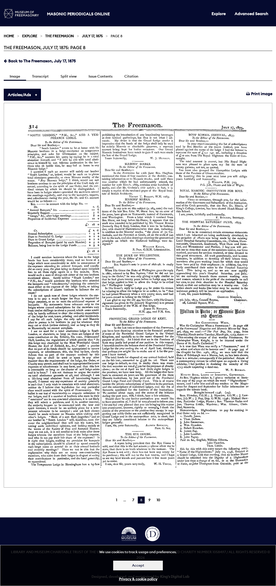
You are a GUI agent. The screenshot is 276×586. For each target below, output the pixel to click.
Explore (218, 13)
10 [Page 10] (158, 500)
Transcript (40, 76)
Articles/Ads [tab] (19, 94)
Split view (69, 76)
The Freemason (59, 36)
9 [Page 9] (149, 500)
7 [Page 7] (133, 500)
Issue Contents (100, 76)
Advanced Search (251, 13)
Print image (259, 93)
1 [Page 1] (116, 500)
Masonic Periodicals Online (78, 13)
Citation (131, 76)
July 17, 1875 (92, 36)
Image (15, 76)
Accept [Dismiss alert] (138, 565)
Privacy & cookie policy (138, 579)
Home (9, 36)
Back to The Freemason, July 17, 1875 (40, 60)
